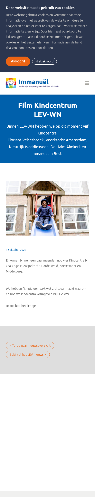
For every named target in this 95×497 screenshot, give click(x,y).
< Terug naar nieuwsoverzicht (30, 346)
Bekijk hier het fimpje (21, 306)
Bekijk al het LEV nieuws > (28, 355)
